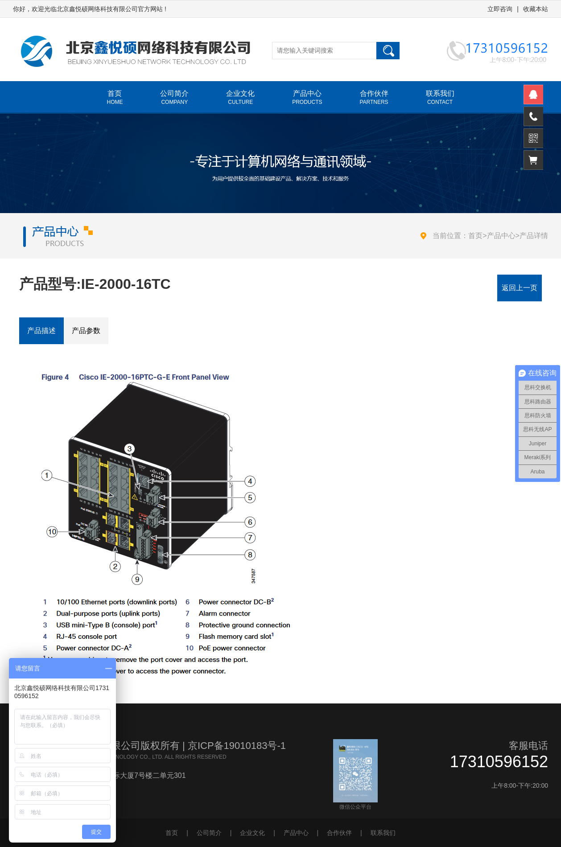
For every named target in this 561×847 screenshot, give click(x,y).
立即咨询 (499, 8)
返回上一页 (519, 288)
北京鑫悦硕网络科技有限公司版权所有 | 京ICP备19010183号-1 (149, 745)
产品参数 (86, 330)
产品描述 (41, 330)
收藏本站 (535, 8)
